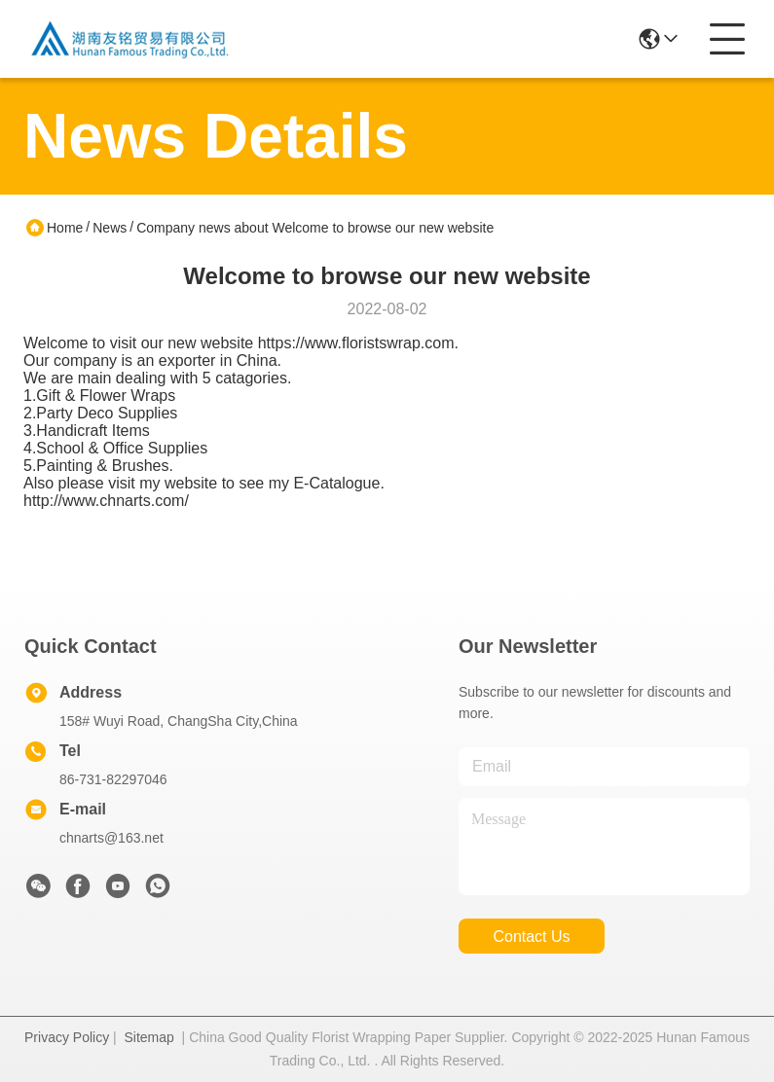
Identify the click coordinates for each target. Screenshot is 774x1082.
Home (65, 227)
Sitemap (148, 1037)
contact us (531, 936)
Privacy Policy (66, 1037)
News (109, 227)
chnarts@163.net (111, 838)
